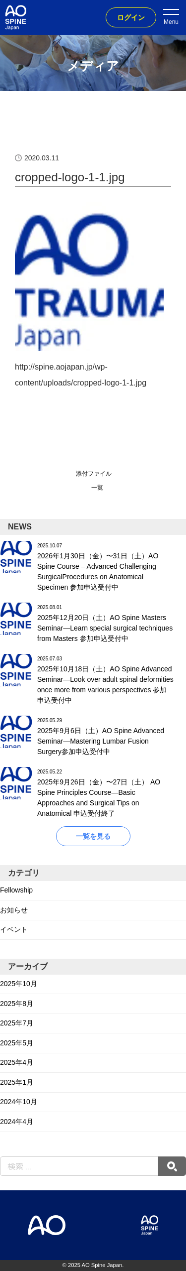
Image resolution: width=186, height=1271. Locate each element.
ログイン (131, 17)
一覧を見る (93, 836)
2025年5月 (16, 1043)
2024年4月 (16, 1122)
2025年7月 (16, 1023)
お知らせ (14, 910)
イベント (14, 929)
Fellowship (16, 890)
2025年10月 (18, 984)
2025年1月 (16, 1082)
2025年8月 (16, 1004)
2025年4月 (16, 1062)
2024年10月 (18, 1102)
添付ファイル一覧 (94, 480)
